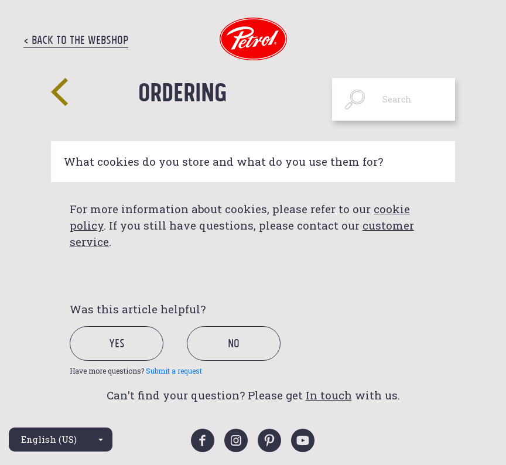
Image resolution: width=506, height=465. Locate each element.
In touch (329, 395)
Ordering (182, 91)
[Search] (393, 99)
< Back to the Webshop (75, 39)
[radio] (127, 356)
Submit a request (174, 370)
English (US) (49, 439)
